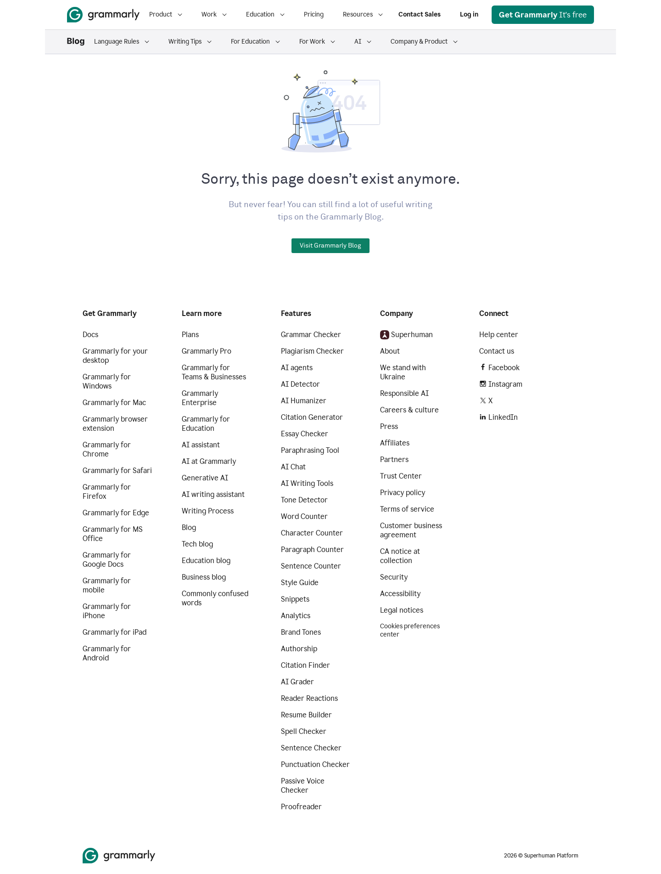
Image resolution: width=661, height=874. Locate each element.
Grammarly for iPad (114, 632)
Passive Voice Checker (303, 786)
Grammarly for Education (206, 424)
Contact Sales (419, 14)
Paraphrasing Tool (310, 450)
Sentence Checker (311, 748)
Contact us (496, 351)
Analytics (295, 615)
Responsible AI (404, 393)
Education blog (206, 560)
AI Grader (297, 681)
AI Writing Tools (307, 483)
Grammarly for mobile (107, 585)
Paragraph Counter (312, 549)
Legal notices (401, 610)
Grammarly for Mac (114, 402)
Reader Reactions (309, 698)
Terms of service (407, 509)
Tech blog (197, 544)
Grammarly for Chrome (107, 449)
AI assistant (201, 444)
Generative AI (205, 478)
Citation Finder (305, 665)
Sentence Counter (311, 566)
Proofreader (301, 806)
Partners (394, 459)
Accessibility (400, 593)
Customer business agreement (411, 530)
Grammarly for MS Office (113, 534)
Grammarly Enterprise (200, 398)
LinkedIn (498, 417)
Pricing (314, 14)
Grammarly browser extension (115, 424)
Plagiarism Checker (312, 351)
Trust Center (401, 476)
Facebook (499, 367)
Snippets (295, 599)
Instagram (500, 384)
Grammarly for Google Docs (107, 560)
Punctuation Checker (315, 764)
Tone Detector (304, 500)
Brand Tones (301, 632)
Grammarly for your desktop (115, 356)
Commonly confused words (215, 598)
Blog (189, 527)
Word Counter (304, 516)
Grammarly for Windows (107, 381)
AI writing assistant (213, 494)
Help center (498, 334)
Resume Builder (306, 714)
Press (389, 426)
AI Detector (300, 384)
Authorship (299, 648)
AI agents (297, 367)
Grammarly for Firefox (107, 492)
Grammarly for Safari (117, 470)
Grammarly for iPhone (107, 611)
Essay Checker (304, 433)
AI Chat (293, 466)
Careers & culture (409, 410)
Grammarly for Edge (116, 512)
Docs (90, 334)
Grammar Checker (311, 334)
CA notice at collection (400, 556)
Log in (469, 14)
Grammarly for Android (107, 653)
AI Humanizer (303, 400)
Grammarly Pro (206, 351)
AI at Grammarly (209, 461)
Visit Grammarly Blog (330, 245)
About (390, 351)
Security (394, 577)
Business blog (204, 577)
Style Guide (300, 582)
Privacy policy (402, 492)
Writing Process (208, 511)
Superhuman (406, 334)
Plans (190, 334)
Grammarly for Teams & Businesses (214, 372)
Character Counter (312, 533)
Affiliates (394, 443)
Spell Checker (303, 731)
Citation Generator (312, 417)
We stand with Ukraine (403, 372)
